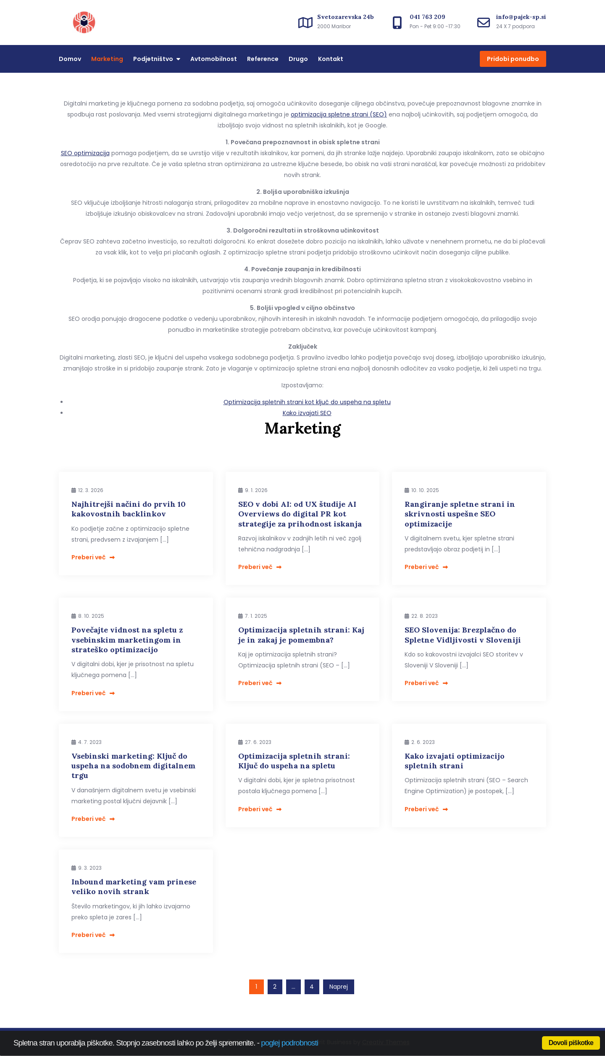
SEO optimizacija (85, 153)
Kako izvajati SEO (307, 413)
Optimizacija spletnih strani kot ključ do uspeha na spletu (307, 402)
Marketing (107, 59)
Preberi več (93, 557)
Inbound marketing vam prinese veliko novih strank (133, 886)
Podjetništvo (153, 59)
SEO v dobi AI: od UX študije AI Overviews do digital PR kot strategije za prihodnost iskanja (300, 514)
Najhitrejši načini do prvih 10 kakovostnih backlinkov (128, 509)
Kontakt (330, 59)
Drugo (298, 59)
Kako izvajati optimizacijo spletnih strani (455, 760)
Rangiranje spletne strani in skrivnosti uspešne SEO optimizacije (460, 514)
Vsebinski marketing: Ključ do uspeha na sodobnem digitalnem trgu (133, 766)
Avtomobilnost (213, 59)
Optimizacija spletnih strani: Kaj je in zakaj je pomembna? (301, 634)
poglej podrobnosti (289, 1042)
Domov (70, 59)
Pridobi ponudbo (513, 59)
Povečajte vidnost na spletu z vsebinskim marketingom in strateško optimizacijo (127, 639)
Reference (263, 59)
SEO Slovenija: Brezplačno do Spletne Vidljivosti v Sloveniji (463, 634)
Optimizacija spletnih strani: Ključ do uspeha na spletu (294, 760)
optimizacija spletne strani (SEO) (339, 114)
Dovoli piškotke (571, 1042)
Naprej (338, 986)
